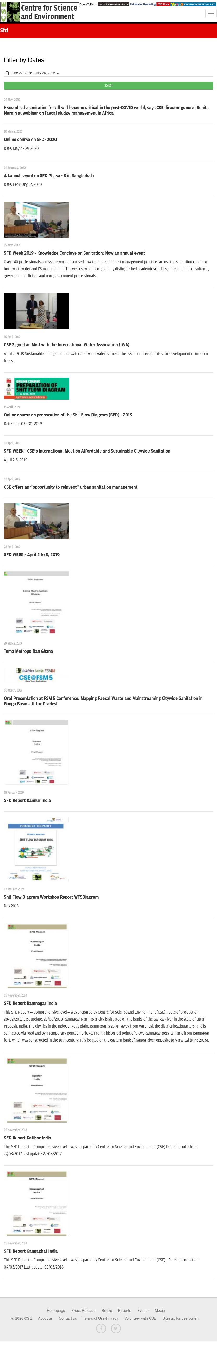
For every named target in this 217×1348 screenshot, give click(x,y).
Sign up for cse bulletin (181, 1318)
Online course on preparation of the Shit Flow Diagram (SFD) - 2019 (68, 415)
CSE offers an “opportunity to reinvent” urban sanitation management (70, 487)
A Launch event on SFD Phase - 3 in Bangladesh (49, 175)
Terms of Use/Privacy (100, 1318)
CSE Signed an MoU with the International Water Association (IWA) (66, 345)
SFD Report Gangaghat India (31, 1251)
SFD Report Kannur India (27, 800)
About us (45, 1318)
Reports (124, 1311)
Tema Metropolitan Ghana (28, 651)
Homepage (56, 1311)
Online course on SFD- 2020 (30, 139)
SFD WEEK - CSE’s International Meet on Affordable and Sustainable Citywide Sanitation (87, 451)
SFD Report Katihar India (27, 1138)
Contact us (68, 1318)
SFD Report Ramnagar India (30, 1003)
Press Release (83, 1311)
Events (142, 1311)
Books (107, 1311)
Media (160, 1311)
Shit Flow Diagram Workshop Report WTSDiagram (51, 897)
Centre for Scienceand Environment (49, 12)
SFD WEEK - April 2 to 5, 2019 (32, 554)
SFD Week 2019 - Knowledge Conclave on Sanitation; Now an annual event (74, 253)
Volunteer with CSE (140, 1318)
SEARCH (108, 85)
